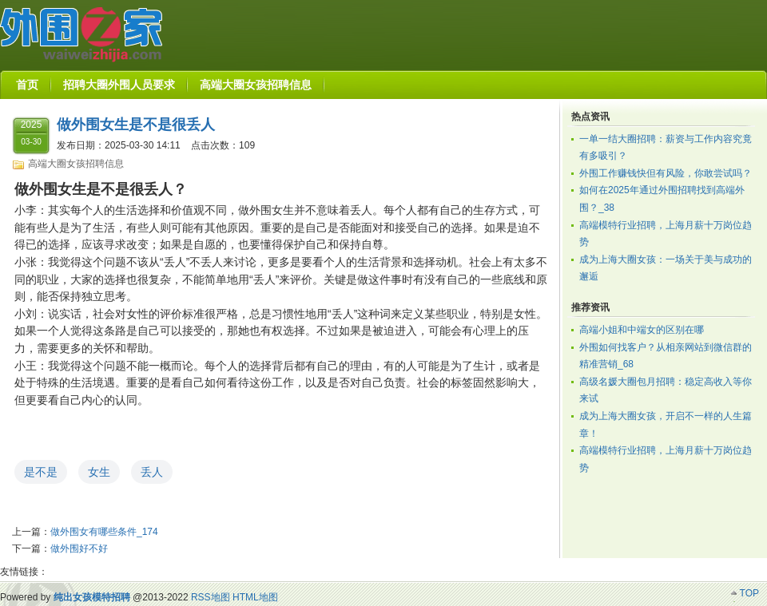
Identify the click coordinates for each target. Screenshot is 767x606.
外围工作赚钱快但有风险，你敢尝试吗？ (665, 173)
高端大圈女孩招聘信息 (76, 163)
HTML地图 (255, 597)
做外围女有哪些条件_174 (104, 531)
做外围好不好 (79, 548)
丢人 (152, 471)
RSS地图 (210, 597)
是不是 (41, 471)
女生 (99, 471)
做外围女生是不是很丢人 (136, 125)
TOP (749, 593)
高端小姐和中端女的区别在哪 (641, 329)
